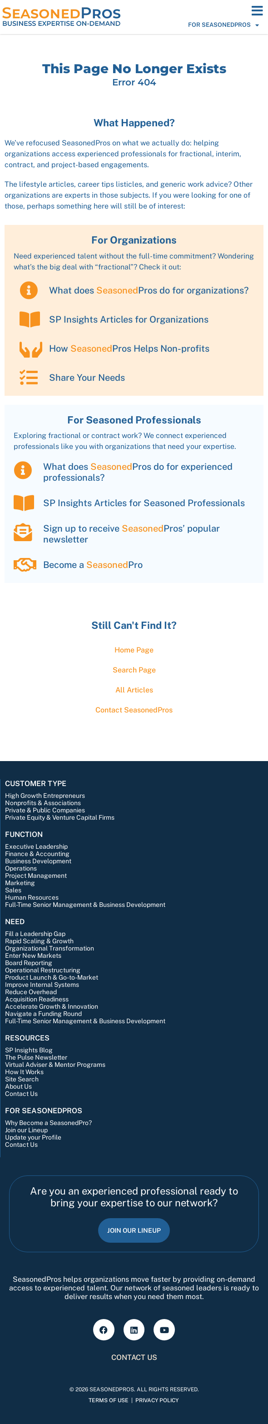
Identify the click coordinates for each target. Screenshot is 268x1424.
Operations (21, 868)
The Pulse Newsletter (36, 1057)
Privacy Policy (157, 1400)
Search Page (134, 670)
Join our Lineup (26, 1130)
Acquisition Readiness (37, 999)
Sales (13, 890)
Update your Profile (33, 1137)
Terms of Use (109, 1400)
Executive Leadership (36, 846)
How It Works (24, 1071)
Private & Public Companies (45, 810)
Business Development (38, 861)
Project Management (36, 875)
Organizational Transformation (49, 948)
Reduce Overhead (31, 992)
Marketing (20, 882)
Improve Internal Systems (42, 984)
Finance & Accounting (37, 853)
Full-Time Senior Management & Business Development (85, 904)
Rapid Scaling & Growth (39, 941)
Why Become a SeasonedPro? (48, 1122)
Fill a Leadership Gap (35, 933)
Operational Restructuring (42, 970)
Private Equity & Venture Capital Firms (59, 817)
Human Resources (32, 897)
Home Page (134, 650)
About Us (18, 1086)
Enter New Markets (33, 955)
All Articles (134, 690)
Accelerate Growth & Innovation (51, 1006)
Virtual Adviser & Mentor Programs (55, 1064)
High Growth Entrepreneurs (45, 795)
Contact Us (21, 1093)
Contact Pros (134, 710)
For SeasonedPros (223, 25)
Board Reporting (28, 962)
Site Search (22, 1079)
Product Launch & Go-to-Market (51, 977)
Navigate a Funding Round (43, 1013)
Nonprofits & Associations (43, 803)
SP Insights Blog (29, 1050)
